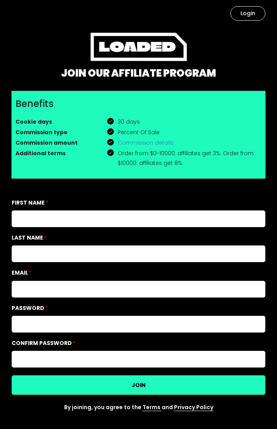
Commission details (146, 143)
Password (28, 308)
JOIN (139, 385)
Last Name (27, 238)
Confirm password (42, 343)
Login (247, 13)
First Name (28, 203)
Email (20, 273)
